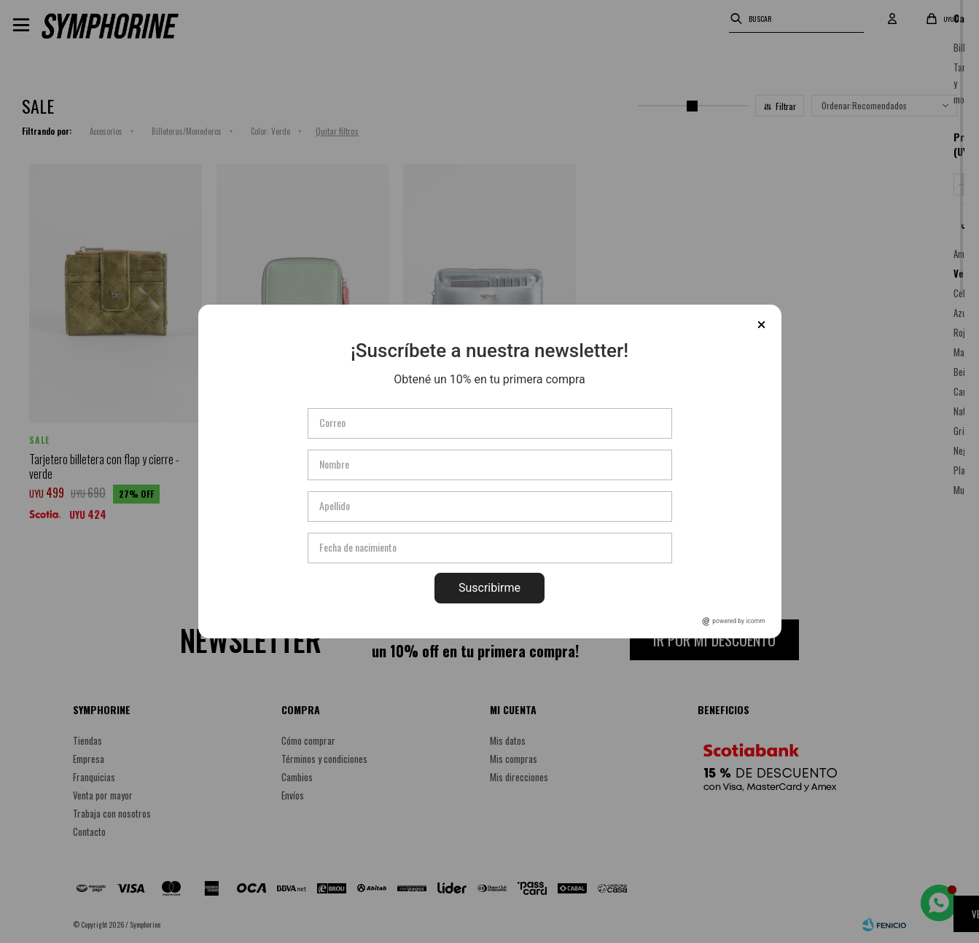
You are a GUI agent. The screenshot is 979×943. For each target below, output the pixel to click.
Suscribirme (489, 588)
